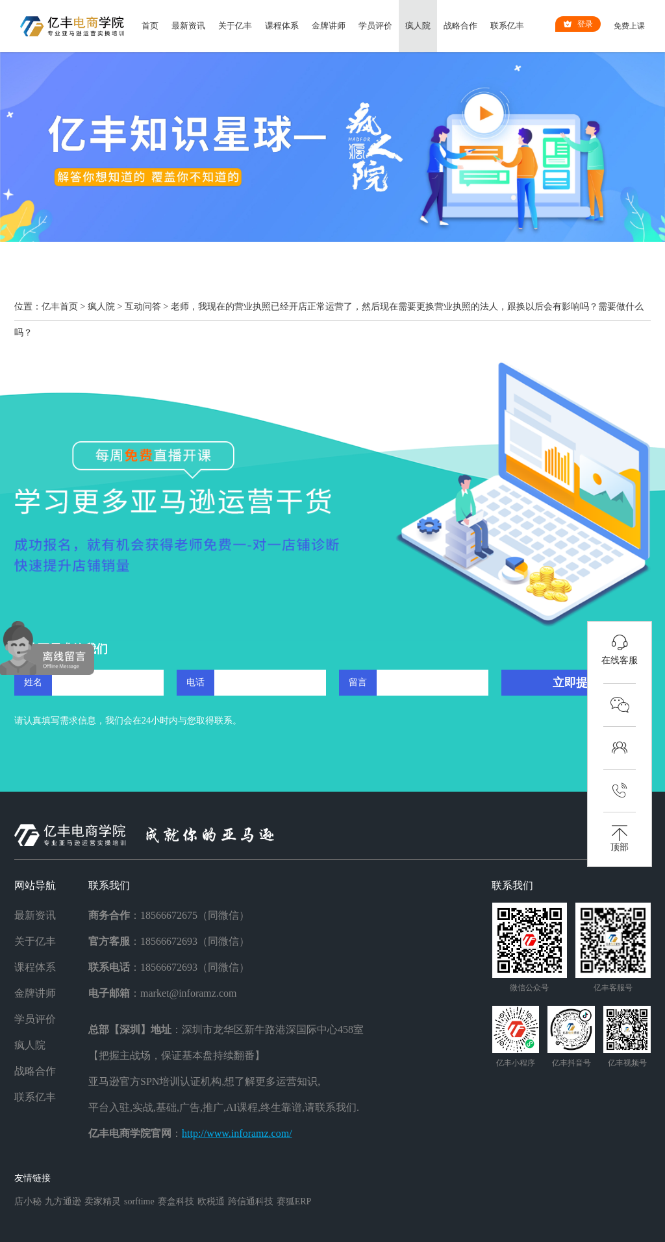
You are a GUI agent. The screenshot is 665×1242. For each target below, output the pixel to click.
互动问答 (143, 306)
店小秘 (28, 1201)
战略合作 (460, 25)
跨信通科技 (250, 1201)
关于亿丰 (235, 25)
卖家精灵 (102, 1201)
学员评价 (375, 25)
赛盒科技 (176, 1201)
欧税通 (211, 1201)
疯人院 (418, 25)
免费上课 (629, 25)
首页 (150, 25)
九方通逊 (63, 1201)
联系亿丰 (507, 25)
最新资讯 (188, 25)
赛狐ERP (294, 1201)
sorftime (139, 1201)
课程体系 (282, 25)
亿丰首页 (60, 306)
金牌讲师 (328, 25)
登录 (578, 24)
